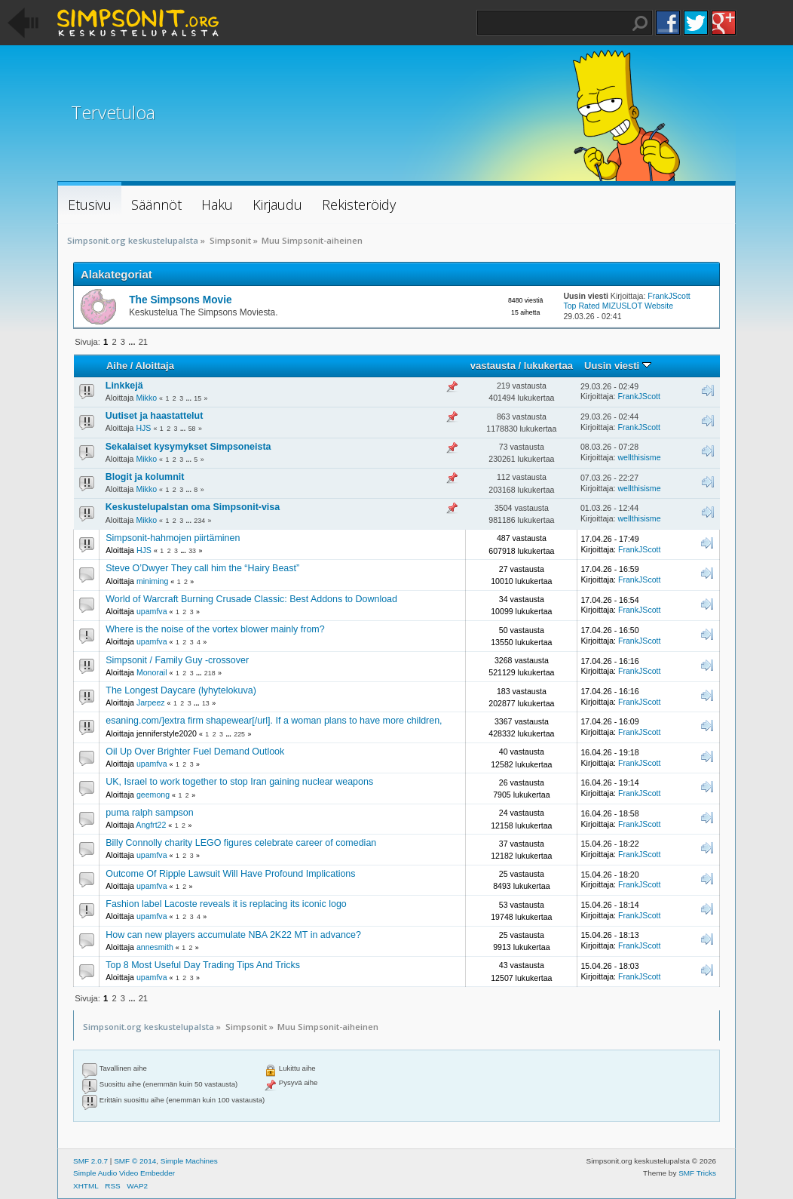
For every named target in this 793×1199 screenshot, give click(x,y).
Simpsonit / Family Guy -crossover (177, 660)
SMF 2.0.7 (90, 1161)
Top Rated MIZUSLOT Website (618, 305)
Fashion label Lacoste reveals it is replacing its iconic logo (226, 904)
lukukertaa (548, 365)
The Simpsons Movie (180, 300)
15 (197, 398)
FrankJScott (669, 295)
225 (239, 734)
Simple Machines (189, 1161)
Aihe (116, 365)
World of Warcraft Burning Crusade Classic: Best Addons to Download (251, 599)
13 (206, 703)
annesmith (154, 947)
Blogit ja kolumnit (145, 477)
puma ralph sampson (149, 812)
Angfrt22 (151, 824)
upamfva (151, 611)
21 (143, 341)
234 (199, 520)
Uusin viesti (617, 365)
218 (210, 673)
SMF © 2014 (135, 1161)
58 (192, 428)
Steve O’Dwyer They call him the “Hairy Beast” (202, 568)
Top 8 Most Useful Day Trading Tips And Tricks (203, 965)
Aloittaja (155, 365)
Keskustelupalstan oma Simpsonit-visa (193, 507)
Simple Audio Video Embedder (124, 1173)
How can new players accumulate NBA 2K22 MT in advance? (233, 935)
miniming (152, 581)
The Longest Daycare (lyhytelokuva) (181, 690)
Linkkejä (124, 385)
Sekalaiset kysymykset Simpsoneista (188, 446)
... (132, 341)
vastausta (493, 365)
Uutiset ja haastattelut (155, 415)
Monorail (151, 672)
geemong (153, 794)
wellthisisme (638, 457)
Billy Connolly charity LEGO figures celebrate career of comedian (241, 843)
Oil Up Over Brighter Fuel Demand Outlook (195, 751)
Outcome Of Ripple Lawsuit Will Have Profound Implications (230, 874)
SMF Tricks (697, 1173)
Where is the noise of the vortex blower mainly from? (215, 629)
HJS (143, 427)
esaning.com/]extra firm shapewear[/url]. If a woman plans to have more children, (274, 720)
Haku (640, 23)
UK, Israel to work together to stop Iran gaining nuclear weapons (239, 781)
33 (192, 551)
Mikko (146, 397)
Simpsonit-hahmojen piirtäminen (173, 538)
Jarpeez (150, 702)
